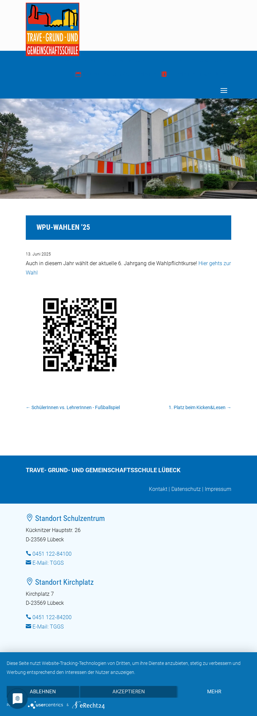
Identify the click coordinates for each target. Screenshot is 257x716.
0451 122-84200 (52, 617)
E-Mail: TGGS (48, 563)
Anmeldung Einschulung (194, 74)
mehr (214, 692)
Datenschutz (186, 489)
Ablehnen (43, 692)
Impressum (218, 489)
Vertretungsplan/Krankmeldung (116, 74)
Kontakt (158, 489)
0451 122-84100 (52, 554)
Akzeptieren (128, 692)
